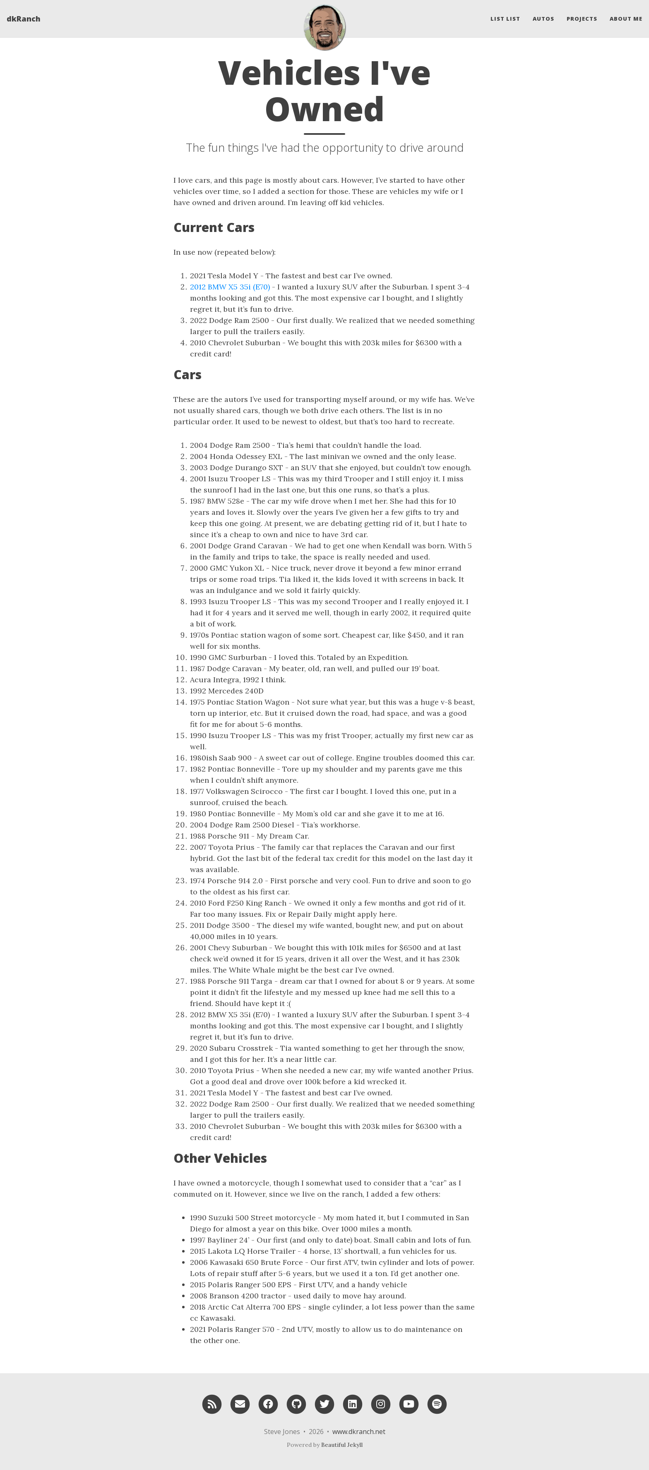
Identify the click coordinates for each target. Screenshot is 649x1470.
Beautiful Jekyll (342, 1444)
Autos (543, 18)
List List (505, 18)
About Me (626, 18)
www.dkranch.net (358, 1431)
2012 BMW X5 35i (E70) (230, 287)
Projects (582, 18)
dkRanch (24, 19)
